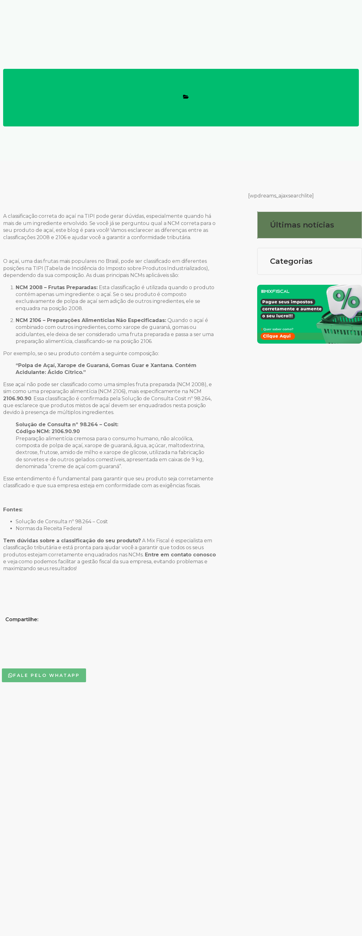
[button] (44, 675)
